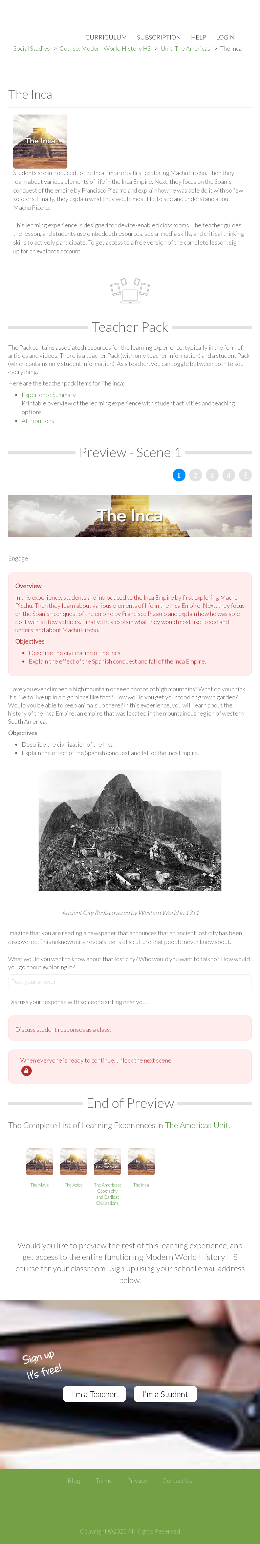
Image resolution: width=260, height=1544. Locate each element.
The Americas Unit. (197, 1125)
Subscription (159, 37)
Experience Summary (49, 394)
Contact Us (177, 1480)
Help (198, 37)
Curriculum (106, 37)
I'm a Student (165, 1394)
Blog (74, 1480)
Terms (104, 1480)
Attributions (38, 420)
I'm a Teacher (94, 1394)
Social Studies (32, 48)
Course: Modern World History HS (105, 48)
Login (225, 37)
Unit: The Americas (185, 48)
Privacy (137, 1480)
